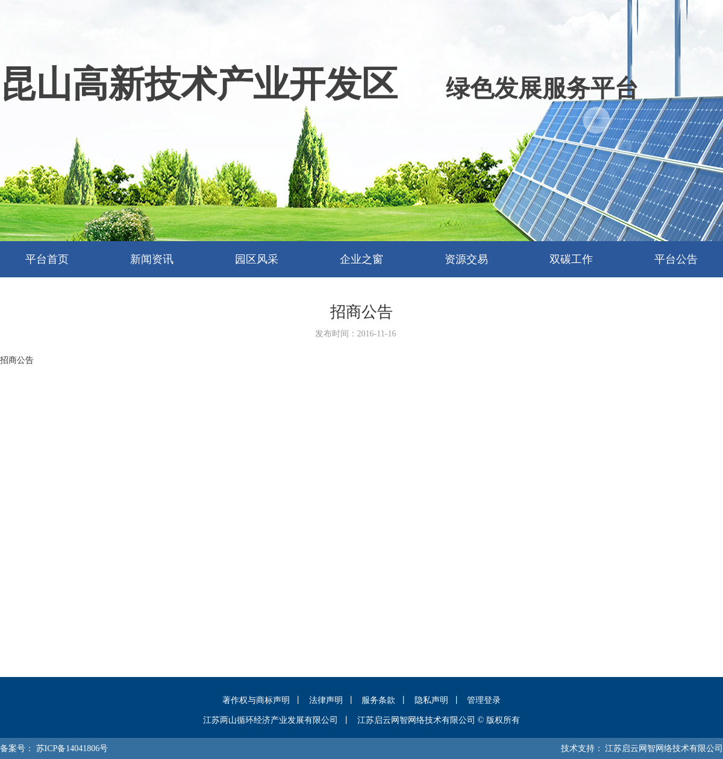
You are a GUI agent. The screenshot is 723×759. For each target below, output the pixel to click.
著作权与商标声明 (256, 700)
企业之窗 (361, 259)
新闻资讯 (152, 259)
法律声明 (326, 700)
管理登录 (484, 700)
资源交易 (466, 259)
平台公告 (676, 259)
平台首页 (47, 259)
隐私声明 (431, 700)
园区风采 (256, 259)
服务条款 (378, 700)
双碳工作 (571, 259)
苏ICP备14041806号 (72, 748)
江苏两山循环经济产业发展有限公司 (270, 720)
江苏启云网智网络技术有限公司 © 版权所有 (438, 720)
